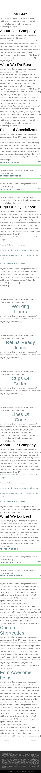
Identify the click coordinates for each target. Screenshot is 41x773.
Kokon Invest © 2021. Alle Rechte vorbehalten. (20, 771)
